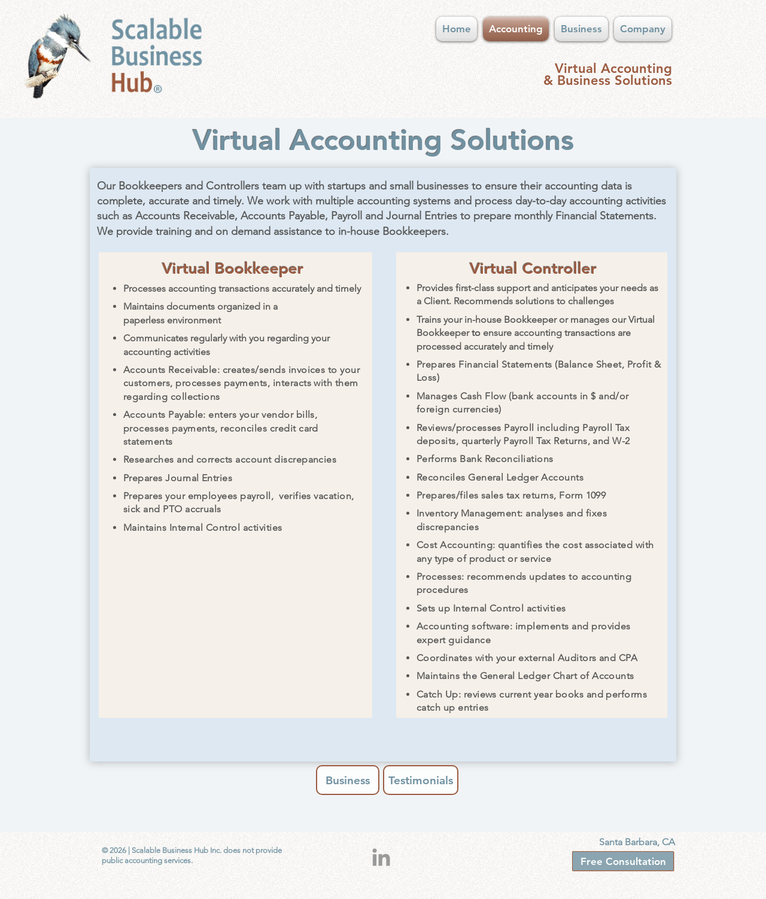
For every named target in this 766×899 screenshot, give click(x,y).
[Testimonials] (420, 780)
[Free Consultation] (623, 861)
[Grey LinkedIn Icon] (381, 857)
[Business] (347, 780)
